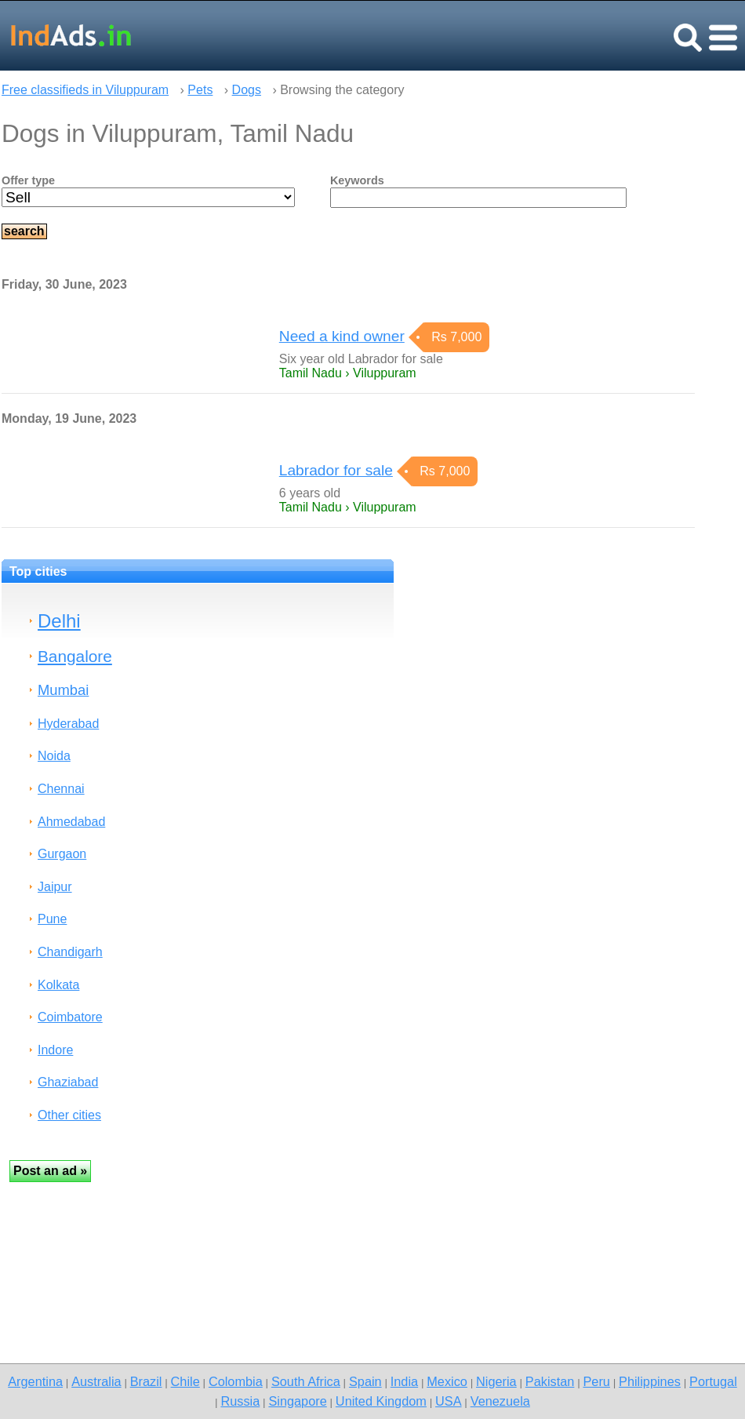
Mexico (447, 1381)
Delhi (59, 620)
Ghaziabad (68, 1082)
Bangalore (75, 656)
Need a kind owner (342, 336)
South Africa (305, 1381)
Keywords (357, 180)
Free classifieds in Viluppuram (85, 89)
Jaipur (55, 886)
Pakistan (550, 1381)
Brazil (146, 1381)
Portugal (713, 1381)
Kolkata (58, 984)
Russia (240, 1401)
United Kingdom (381, 1401)
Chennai (61, 788)
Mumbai (63, 690)
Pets (200, 89)
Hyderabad (68, 723)
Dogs (246, 89)
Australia (96, 1381)
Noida (54, 755)
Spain (365, 1381)
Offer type (28, 180)
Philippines (650, 1381)
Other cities (69, 1115)
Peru (596, 1381)
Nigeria (496, 1381)
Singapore (297, 1401)
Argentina (35, 1381)
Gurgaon (62, 853)
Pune (52, 919)
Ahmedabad (71, 821)
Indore (55, 1050)
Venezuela (500, 1401)
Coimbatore (70, 1017)
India (404, 1381)
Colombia (236, 1381)
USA (448, 1401)
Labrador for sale (336, 470)
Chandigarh (70, 952)
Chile (185, 1381)
